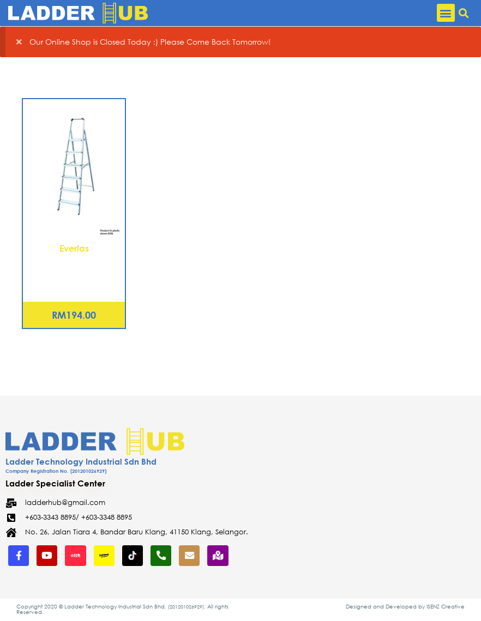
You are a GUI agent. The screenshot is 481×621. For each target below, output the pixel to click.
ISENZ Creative (445, 607)
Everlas (74, 248)
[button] (446, 13)
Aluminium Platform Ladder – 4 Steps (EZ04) (74, 268)
